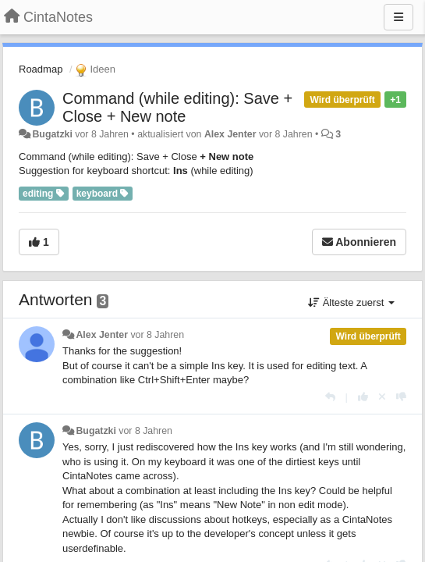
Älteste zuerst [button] (351, 302)
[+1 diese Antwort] (363, 397)
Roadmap (40, 69)
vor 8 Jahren (157, 334)
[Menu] (398, 17)
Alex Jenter (230, 134)
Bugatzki (52, 134)
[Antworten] (330, 397)
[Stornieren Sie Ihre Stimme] (382, 397)
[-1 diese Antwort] (401, 397)
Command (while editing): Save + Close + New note (177, 107)
